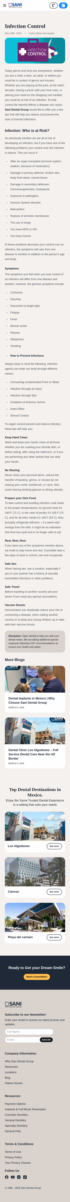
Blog (7, 1077)
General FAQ (13, 1131)
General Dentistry (15, 1120)
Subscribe (46, 1040)
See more (54, 846)
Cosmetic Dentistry (16, 1114)
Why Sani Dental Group (19, 1061)
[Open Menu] (5, 5)
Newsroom (11, 1066)
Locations (11, 1072)
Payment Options (15, 1103)
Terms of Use (13, 1151)
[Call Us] (54, 5)
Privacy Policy (13, 1157)
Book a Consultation (36, 977)
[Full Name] (29, 1032)
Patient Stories (14, 1083)
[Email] (29, 1040)
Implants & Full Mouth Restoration (25, 1109)
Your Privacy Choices (18, 1162)
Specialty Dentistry (16, 1125)
